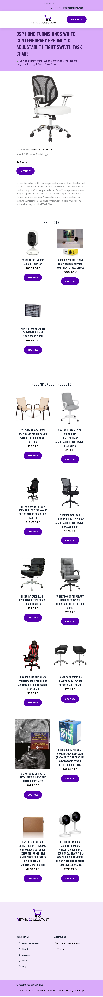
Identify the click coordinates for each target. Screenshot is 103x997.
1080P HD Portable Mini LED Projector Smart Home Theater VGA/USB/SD (70, 263)
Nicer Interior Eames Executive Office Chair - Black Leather (33, 600)
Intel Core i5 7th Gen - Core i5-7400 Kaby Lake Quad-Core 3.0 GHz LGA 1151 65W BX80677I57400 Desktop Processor (70, 757)
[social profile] (57, 3)
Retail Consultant (30, 943)
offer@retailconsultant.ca (74, 7)
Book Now (77, 19)
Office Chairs (47, 149)
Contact (30, 990)
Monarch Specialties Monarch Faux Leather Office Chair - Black (70, 681)
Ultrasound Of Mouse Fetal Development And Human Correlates (33, 777)
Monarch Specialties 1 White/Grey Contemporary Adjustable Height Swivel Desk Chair (70, 438)
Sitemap (79, 990)
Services (26, 954)
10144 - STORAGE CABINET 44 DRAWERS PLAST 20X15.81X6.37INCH (33, 332)
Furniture (35, 149)
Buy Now (25, 171)
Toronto (58, 7)
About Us (26, 949)
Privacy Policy (66, 990)
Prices (25, 960)
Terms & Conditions (47, 990)
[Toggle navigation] (20, 19)
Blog (24, 966)
